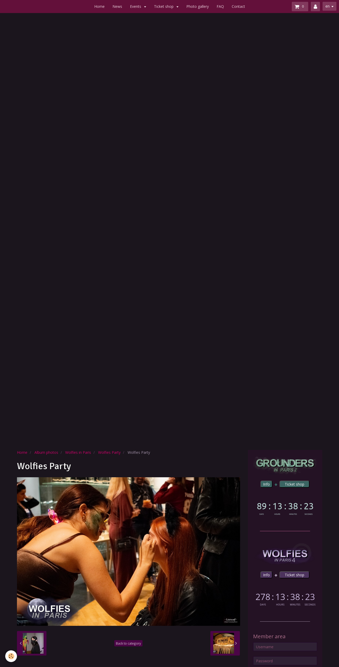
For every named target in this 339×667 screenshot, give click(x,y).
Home (99, 6)
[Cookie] (11, 656)
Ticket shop (164, 6)
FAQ (220, 6)
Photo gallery (197, 6)
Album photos (46, 452)
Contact (238, 6)
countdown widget (285, 508)
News (117, 6)
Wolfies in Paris (78, 452)
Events (136, 6)
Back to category (128, 643)
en (327, 6)
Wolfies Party (109, 452)
